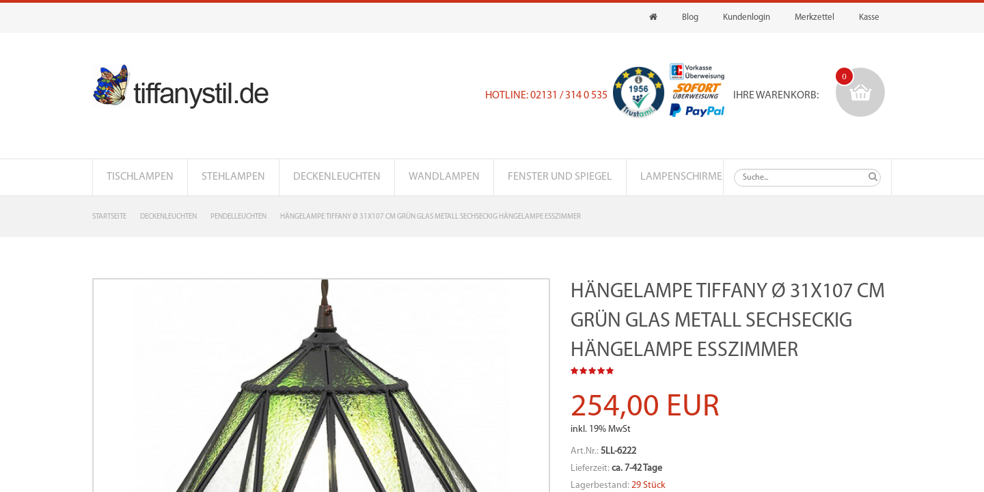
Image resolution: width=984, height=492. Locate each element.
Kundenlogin (746, 17)
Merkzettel (814, 17)
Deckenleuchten (337, 177)
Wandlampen (444, 177)
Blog (690, 17)
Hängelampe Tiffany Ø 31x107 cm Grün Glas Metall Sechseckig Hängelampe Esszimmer (430, 217)
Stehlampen (233, 177)
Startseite (109, 217)
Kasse (869, 17)
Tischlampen (140, 177)
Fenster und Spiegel (560, 177)
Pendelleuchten (238, 217)
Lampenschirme (681, 177)
